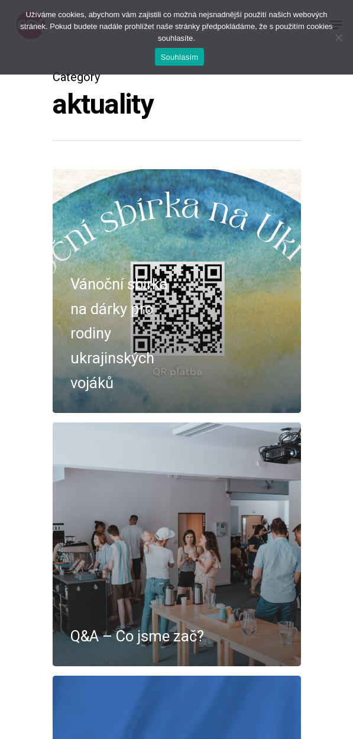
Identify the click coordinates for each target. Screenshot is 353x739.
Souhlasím (180, 57)
